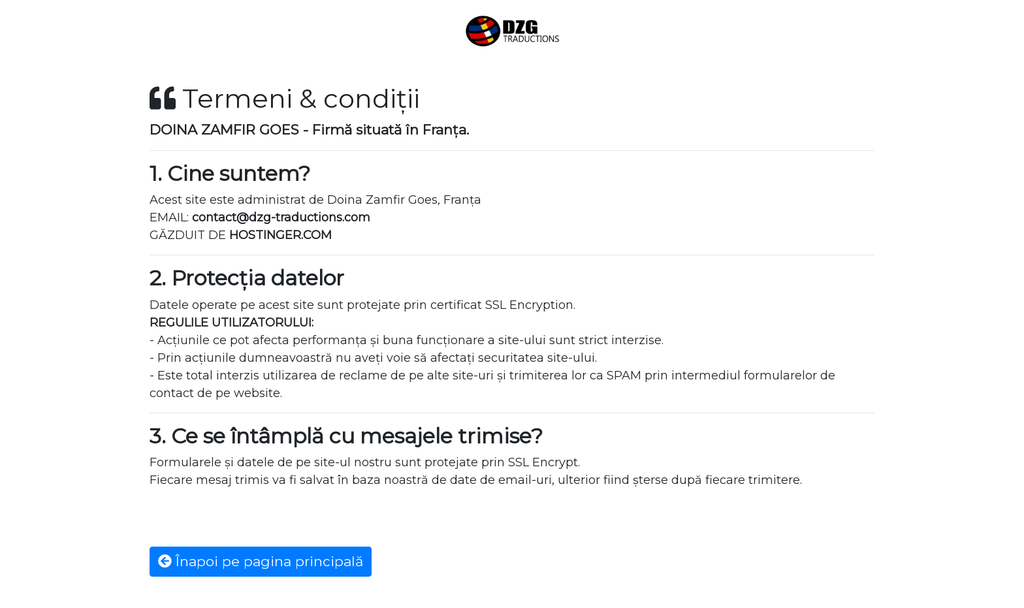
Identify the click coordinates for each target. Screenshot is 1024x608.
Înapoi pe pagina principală (260, 561)
